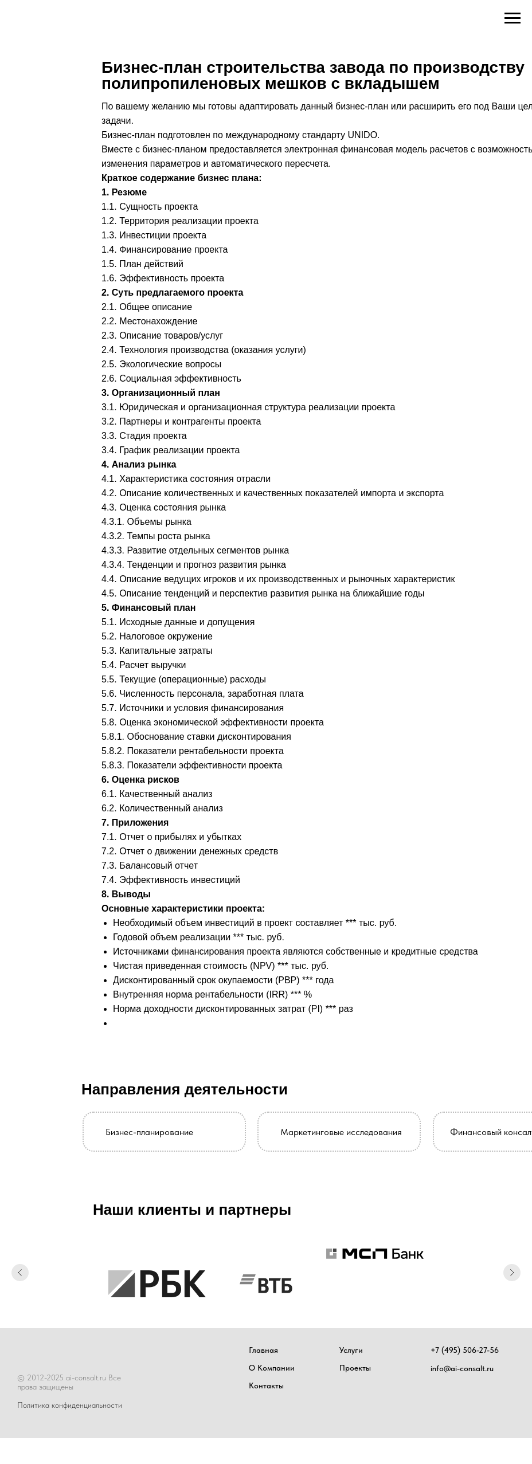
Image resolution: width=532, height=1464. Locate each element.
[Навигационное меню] (512, 18)
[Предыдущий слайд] (20, 1273)
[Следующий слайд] (512, 1273)
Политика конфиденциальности (69, 1405)
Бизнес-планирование (149, 1132)
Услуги (351, 1350)
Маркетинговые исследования (341, 1132)
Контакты (266, 1385)
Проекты (355, 1367)
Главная (263, 1350)
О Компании (272, 1367)
